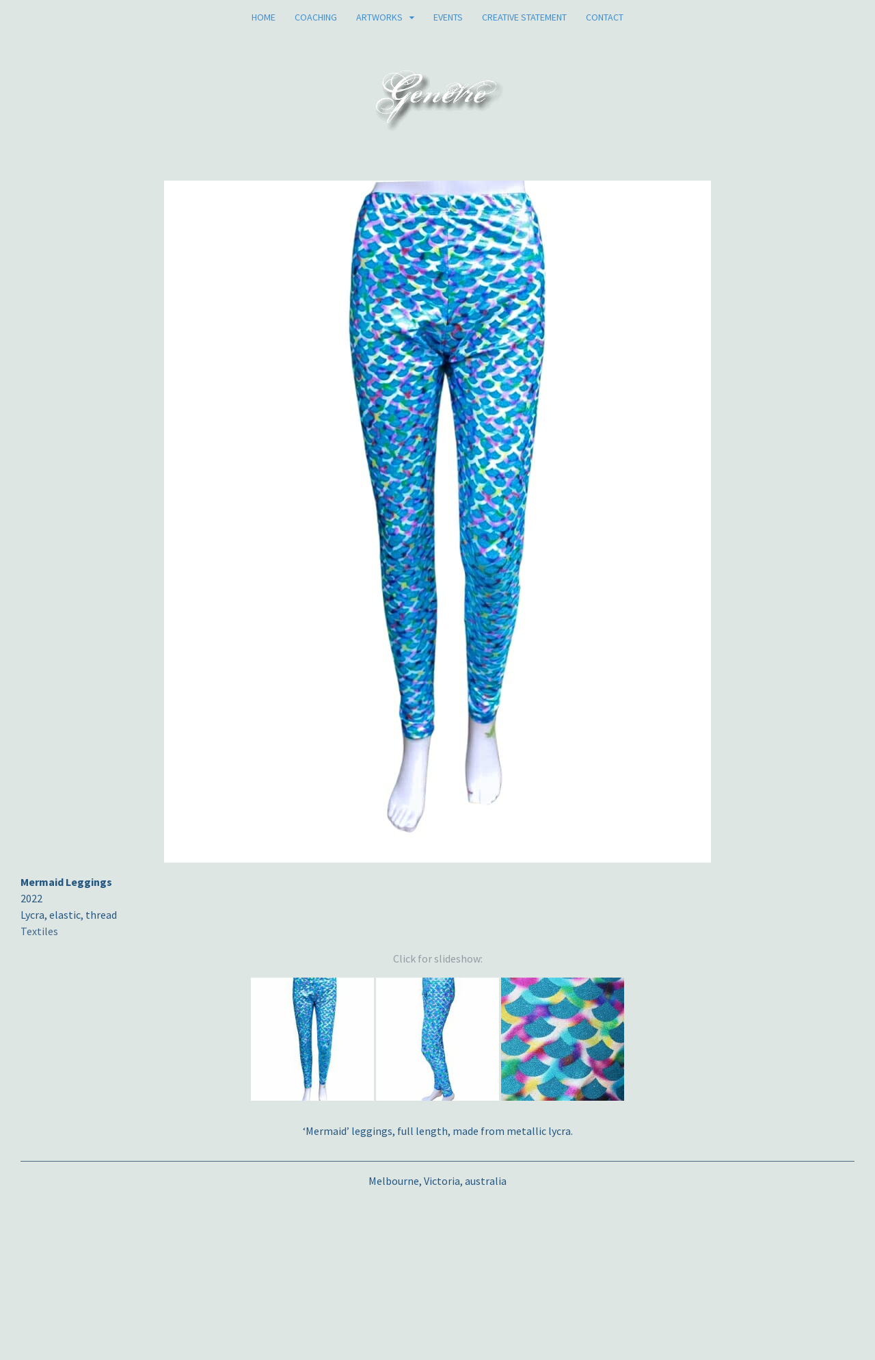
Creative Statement (524, 17)
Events (448, 17)
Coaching (316, 17)
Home (263, 17)
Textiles (39, 931)
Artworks (379, 17)
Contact (604, 17)
